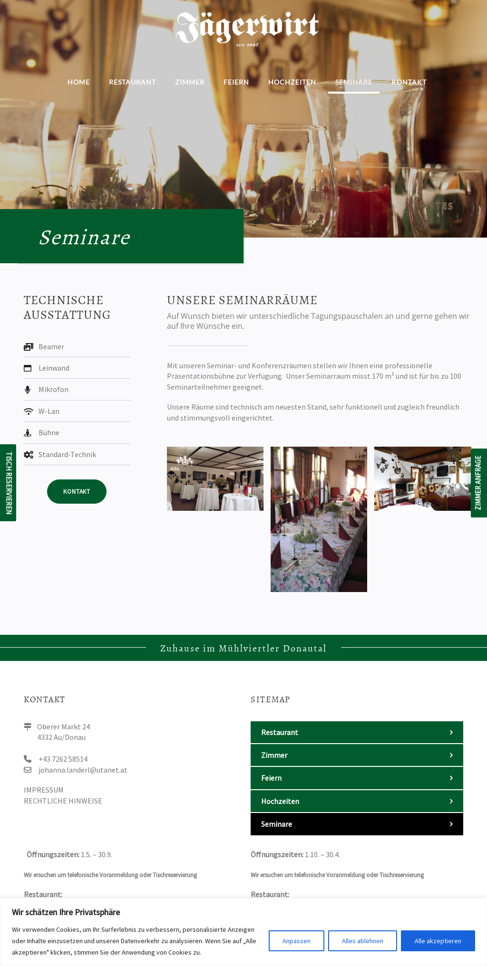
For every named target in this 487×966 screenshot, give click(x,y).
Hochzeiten (292, 82)
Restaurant (132, 82)
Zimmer (190, 82)
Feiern (236, 82)
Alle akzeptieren (438, 941)
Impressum (44, 789)
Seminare (353, 82)
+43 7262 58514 (63, 759)
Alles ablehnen (362, 941)
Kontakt (409, 82)
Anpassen (296, 941)
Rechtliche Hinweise (63, 800)
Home (79, 82)
